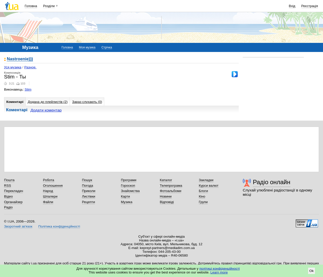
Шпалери (50, 196)
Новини (166, 196)
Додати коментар (46, 110)
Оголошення (53, 185)
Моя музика (87, 47)
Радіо (8, 207)
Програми (128, 180)
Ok (311, 271)
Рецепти (88, 202)
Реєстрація (309, 6)
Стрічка (106, 47)
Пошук (87, 180)
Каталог (166, 180)
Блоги (203, 191)
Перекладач (13, 191)
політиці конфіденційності (219, 268)
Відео (8, 196)
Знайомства (130, 191)
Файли (48, 202)
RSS (7, 185)
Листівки (88, 196)
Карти (125, 196)
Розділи (49, 6)
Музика (126, 202)
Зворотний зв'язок (18, 226)
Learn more (219, 272)
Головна (31, 6)
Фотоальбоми (170, 191)
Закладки (206, 180)
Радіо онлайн (271, 182)
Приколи (88, 191)
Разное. (30, 67)
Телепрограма (171, 185)
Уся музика (12, 67)
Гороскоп (128, 185)
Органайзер (13, 202)
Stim (28, 89)
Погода (87, 185)
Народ (48, 191)
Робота (48, 180)
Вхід (292, 6)
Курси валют (209, 185)
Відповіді (167, 202)
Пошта (9, 180)
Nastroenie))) (20, 59)
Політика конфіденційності (59, 226)
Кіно (202, 196)
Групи (203, 202)
